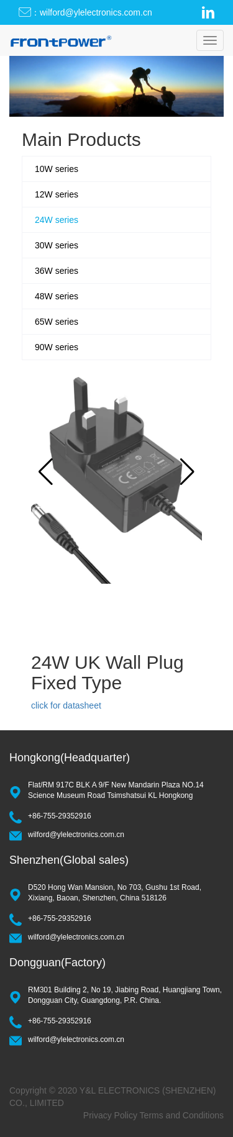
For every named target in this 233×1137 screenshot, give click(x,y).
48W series (56, 296)
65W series (56, 322)
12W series (56, 194)
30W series (56, 245)
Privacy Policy (110, 1115)
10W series (56, 169)
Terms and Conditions (182, 1115)
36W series (56, 271)
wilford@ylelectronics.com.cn (76, 834)
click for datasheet (66, 705)
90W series (56, 347)
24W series (56, 220)
